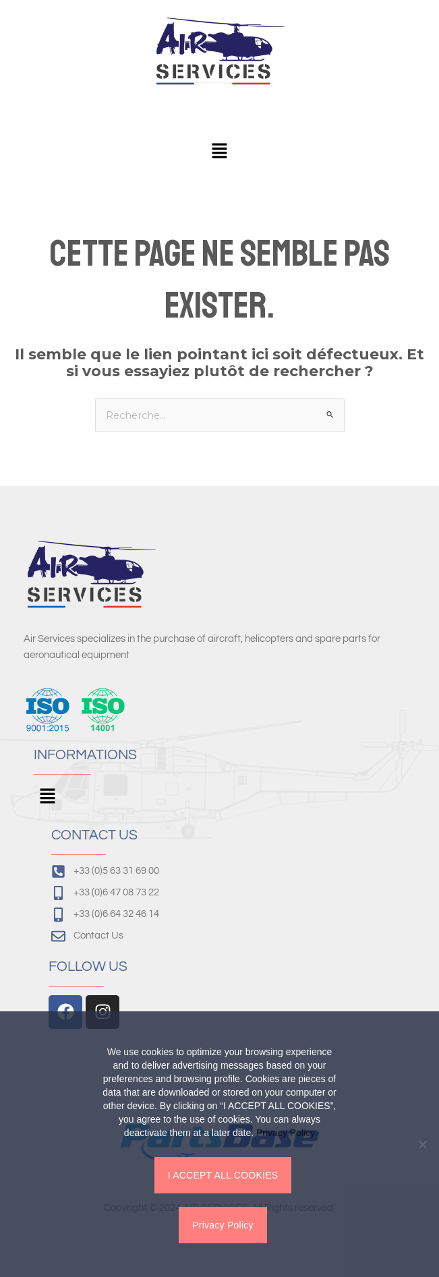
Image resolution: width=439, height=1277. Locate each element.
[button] (219, 152)
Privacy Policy (285, 1132)
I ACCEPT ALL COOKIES (223, 1175)
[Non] (422, 1144)
